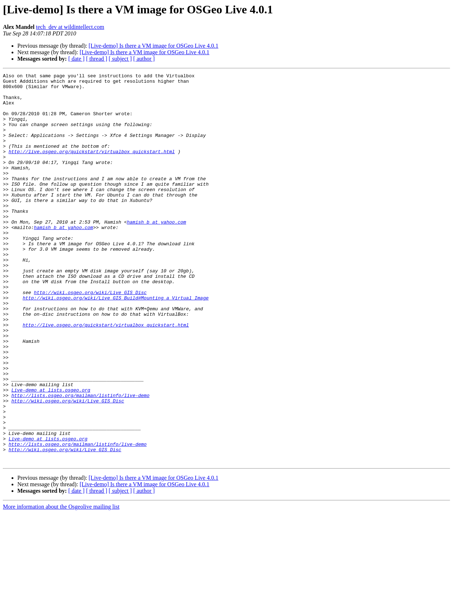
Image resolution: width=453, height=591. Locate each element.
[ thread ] (96, 59)
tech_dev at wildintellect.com (70, 27)
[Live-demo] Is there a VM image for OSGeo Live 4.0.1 (153, 46)
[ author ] (144, 59)
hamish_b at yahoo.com (156, 252)
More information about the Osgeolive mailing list (61, 585)
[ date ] (76, 59)
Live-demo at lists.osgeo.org (50, 453)
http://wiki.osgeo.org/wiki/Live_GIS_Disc (90, 336)
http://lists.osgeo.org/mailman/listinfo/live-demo (80, 460)
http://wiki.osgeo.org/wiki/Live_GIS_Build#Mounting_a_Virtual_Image (116, 343)
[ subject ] (120, 59)
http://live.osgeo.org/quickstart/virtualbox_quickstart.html (92, 167)
